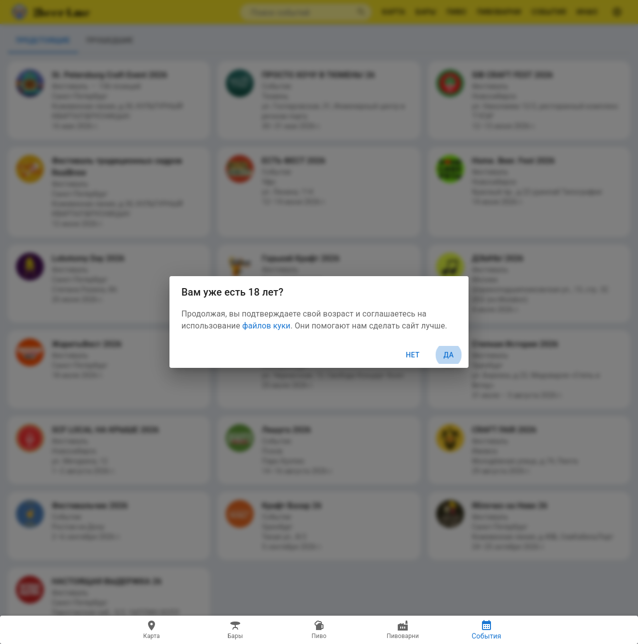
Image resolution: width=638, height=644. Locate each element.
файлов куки (266, 325)
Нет (413, 355)
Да (449, 355)
